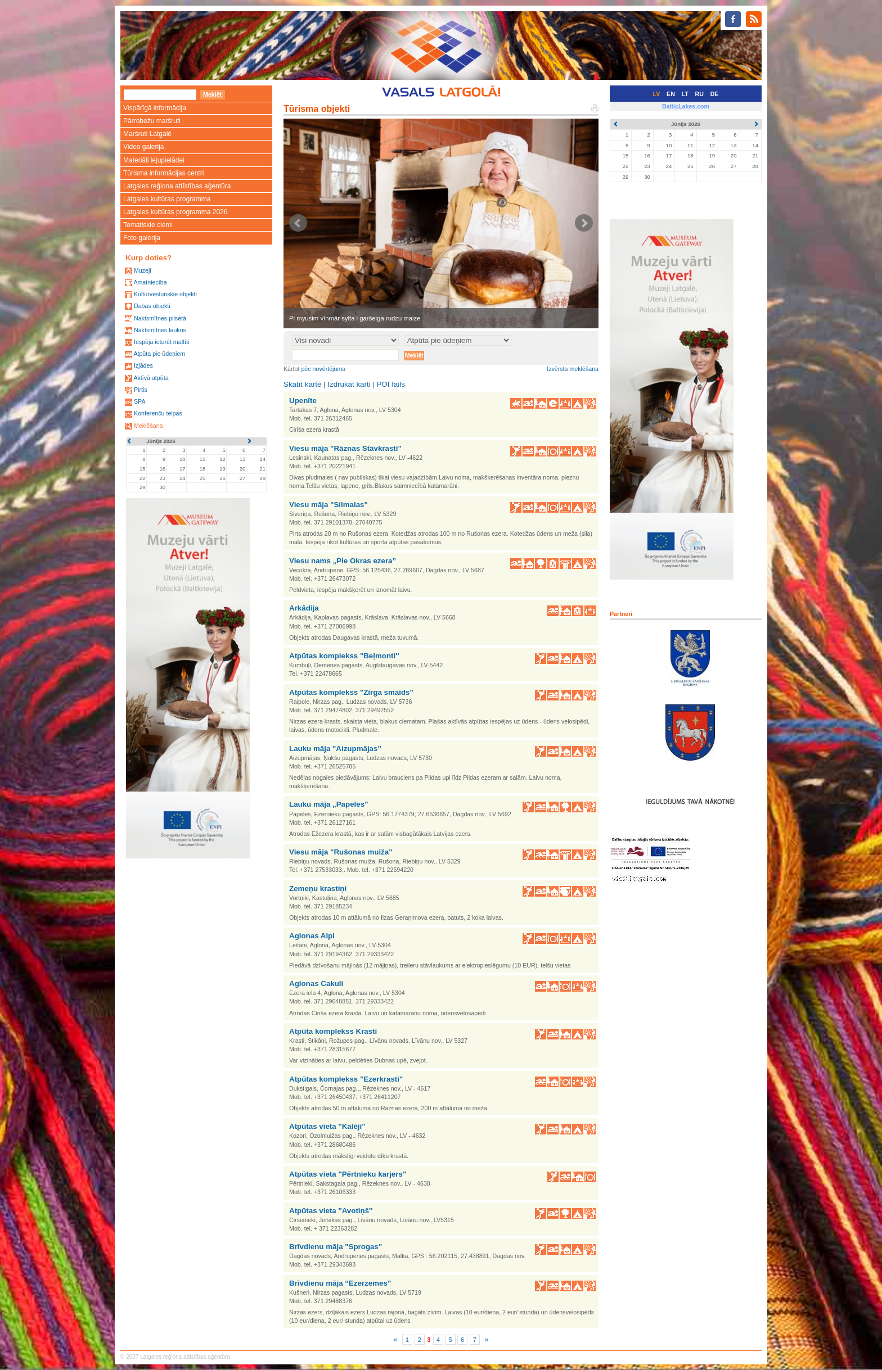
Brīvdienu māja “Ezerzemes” (340, 1283)
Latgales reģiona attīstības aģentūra (177, 186)
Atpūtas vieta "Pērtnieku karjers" (347, 1174)
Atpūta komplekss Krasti (333, 1031)
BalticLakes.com (685, 106)
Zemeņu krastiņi (317, 888)
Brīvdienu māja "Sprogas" (335, 1246)
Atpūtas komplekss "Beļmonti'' (344, 656)
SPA (140, 401)
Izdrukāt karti (348, 384)
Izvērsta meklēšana (572, 368)
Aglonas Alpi (312, 936)
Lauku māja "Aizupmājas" (335, 748)
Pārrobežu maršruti (152, 121)
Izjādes (143, 365)
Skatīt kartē (302, 384)
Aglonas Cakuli (316, 983)
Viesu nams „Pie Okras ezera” (342, 561)
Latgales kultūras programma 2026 (175, 212)
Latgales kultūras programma (166, 199)
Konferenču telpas (158, 413)
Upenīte (303, 400)
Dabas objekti (152, 305)
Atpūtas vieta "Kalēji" (327, 1126)
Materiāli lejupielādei (153, 160)
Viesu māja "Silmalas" (328, 504)
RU (699, 94)
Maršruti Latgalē (147, 134)
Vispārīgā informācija (154, 108)
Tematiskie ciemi (148, 225)
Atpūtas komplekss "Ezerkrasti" (346, 1079)
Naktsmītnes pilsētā (160, 318)
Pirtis (140, 389)
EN (671, 94)
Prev (298, 223)
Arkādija (304, 608)
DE (714, 94)
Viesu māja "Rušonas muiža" (341, 852)
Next (584, 223)
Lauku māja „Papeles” (328, 804)
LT (685, 94)
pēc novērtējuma (323, 368)
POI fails (390, 384)
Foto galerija (141, 238)
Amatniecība (149, 282)
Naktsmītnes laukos (160, 330)
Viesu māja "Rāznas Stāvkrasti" (345, 448)
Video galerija (143, 147)
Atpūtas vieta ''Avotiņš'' (330, 1210)
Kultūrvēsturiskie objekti (165, 294)
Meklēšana (148, 425)
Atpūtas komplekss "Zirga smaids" (351, 692)
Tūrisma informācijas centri (163, 173)
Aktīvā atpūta (150, 377)
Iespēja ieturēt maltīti (161, 341)
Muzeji (142, 270)
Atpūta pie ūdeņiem (159, 353)
